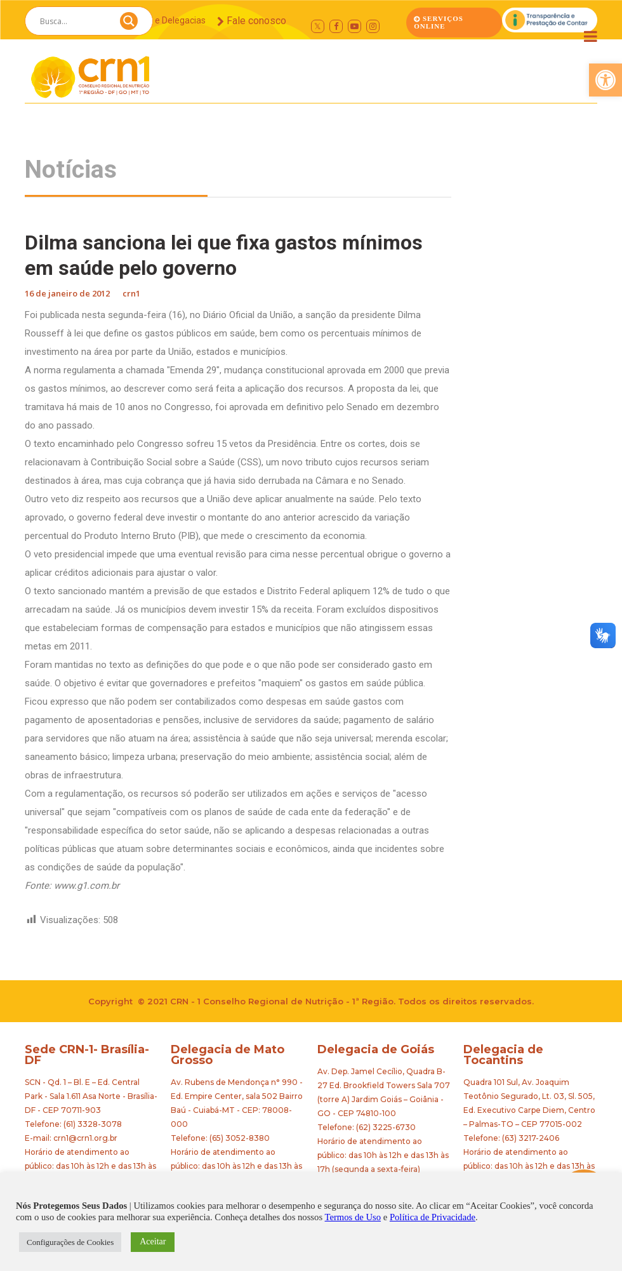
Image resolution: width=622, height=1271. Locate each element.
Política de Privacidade (432, 1217)
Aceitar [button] (153, 1241)
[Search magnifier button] (128, 24)
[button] (605, 79)
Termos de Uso (353, 1217)
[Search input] (73, 21)
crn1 (131, 293)
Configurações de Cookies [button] (70, 1242)
